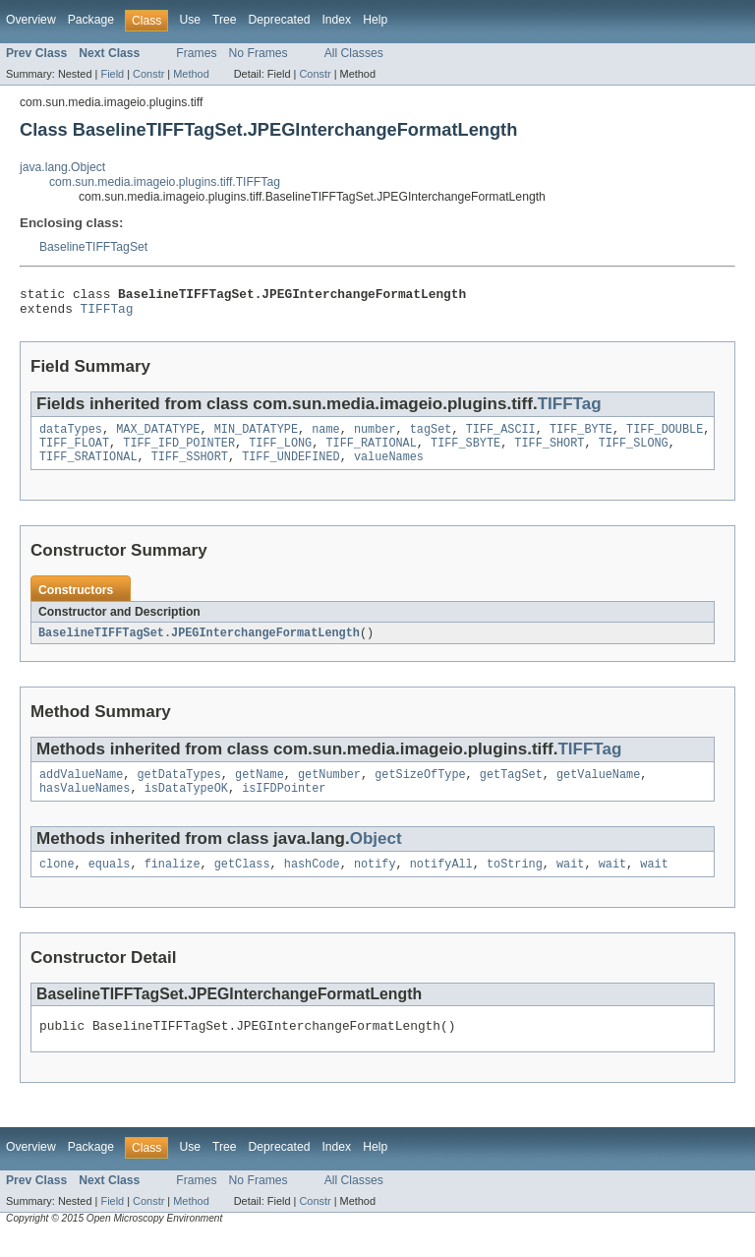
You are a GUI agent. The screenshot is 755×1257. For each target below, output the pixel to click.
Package (91, 20)
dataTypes (70, 437)
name (325, 437)
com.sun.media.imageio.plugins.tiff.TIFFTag (164, 182)
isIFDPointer (283, 804)
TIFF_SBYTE (465, 452)
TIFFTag (107, 314)
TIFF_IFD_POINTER (179, 452)
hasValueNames (84, 804)
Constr (148, 74)
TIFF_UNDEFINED (291, 468)
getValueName (598, 789)
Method (190, 74)
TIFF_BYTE (581, 437)
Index (336, 20)
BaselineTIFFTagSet (93, 247)
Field (112, 74)
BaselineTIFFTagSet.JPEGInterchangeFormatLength (199, 645)
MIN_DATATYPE (256, 437)
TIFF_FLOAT (74, 452)
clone (57, 882)
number (375, 437)
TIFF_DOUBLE (664, 437)
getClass (242, 882)
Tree (224, 20)
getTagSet (511, 789)
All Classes (353, 53)
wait (570, 882)
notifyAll (441, 882)
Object (376, 855)
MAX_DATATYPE (158, 437)
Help (375, 20)
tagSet (431, 437)
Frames (196, 53)
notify (375, 882)
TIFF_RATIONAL (370, 452)
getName (259, 789)
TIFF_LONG (280, 452)
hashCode (312, 882)
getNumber (329, 789)
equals (109, 882)
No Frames (258, 53)
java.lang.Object (62, 167)
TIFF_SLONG (633, 452)
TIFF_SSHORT (189, 468)
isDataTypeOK (186, 804)
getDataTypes (179, 789)
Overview (31, 20)
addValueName (81, 789)
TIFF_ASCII (501, 437)
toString (515, 882)
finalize (173, 882)
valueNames (389, 468)
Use (190, 20)
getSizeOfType (420, 789)
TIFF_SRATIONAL (88, 468)
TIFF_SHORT (549, 452)
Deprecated (280, 20)
